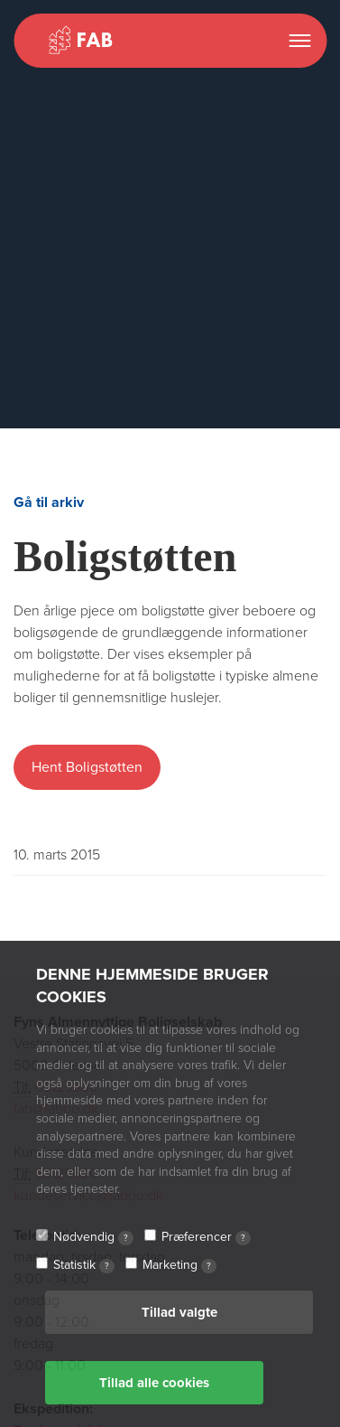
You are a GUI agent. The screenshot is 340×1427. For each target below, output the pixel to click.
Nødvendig (93, 1237)
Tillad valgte (179, 1312)
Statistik (84, 1265)
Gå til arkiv (49, 502)
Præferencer (206, 1237)
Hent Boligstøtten (87, 767)
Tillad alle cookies (154, 1383)
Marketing (179, 1265)
